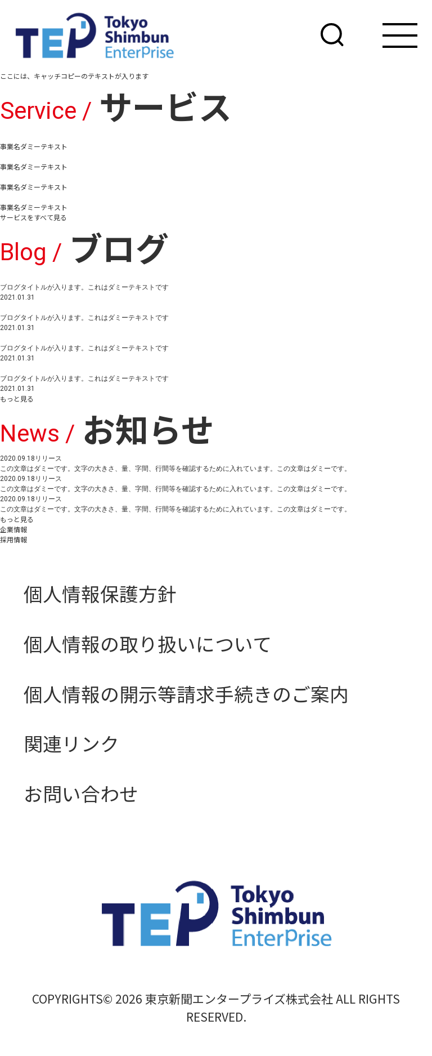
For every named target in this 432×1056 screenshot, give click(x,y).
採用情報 (13, 539)
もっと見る (17, 398)
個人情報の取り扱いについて (148, 643)
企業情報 (13, 529)
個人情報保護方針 (100, 593)
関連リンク (71, 743)
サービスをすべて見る (33, 217)
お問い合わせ (81, 793)
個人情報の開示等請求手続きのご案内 (186, 693)
